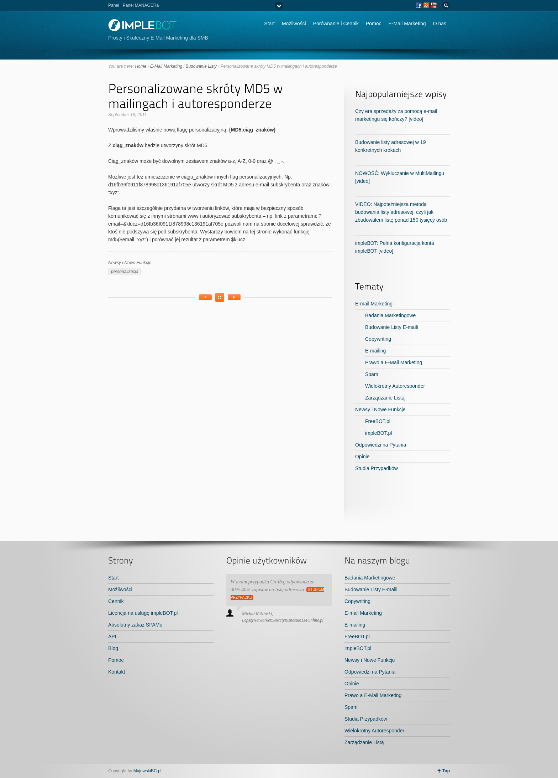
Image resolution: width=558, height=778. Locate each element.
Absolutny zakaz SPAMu (135, 625)
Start (269, 23)
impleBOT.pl (378, 433)
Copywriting (378, 339)
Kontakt (116, 672)
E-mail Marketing (374, 303)
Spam (371, 374)
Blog (113, 648)
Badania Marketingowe (390, 315)
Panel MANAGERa (141, 5)
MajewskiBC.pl (147, 770)
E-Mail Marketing (407, 23)
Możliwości (294, 23)
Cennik (116, 601)
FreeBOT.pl (377, 421)
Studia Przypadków (376, 468)
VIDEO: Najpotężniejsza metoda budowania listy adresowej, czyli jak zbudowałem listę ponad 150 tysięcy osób (401, 212)
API (112, 636)
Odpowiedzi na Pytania (380, 445)
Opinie (362, 456)
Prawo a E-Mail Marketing (393, 362)
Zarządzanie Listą (385, 398)
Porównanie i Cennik (336, 23)
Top (446, 770)
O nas (439, 23)
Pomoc (373, 23)
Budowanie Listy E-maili (391, 327)
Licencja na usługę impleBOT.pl (143, 613)
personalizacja (124, 271)
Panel (113, 5)
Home (140, 66)
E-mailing (375, 351)
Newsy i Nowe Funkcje (129, 262)
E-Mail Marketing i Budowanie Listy (183, 66)
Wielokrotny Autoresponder (395, 386)
